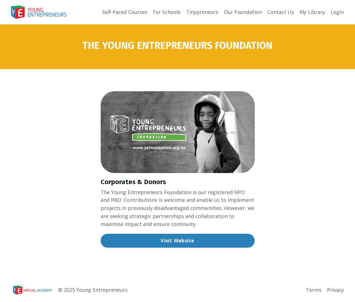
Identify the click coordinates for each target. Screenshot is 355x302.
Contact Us (280, 12)
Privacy (335, 289)
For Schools (167, 12)
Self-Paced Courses (124, 12)
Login (337, 12)
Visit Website (177, 240)
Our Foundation (243, 12)
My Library (312, 12)
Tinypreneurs (202, 12)
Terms (313, 289)
